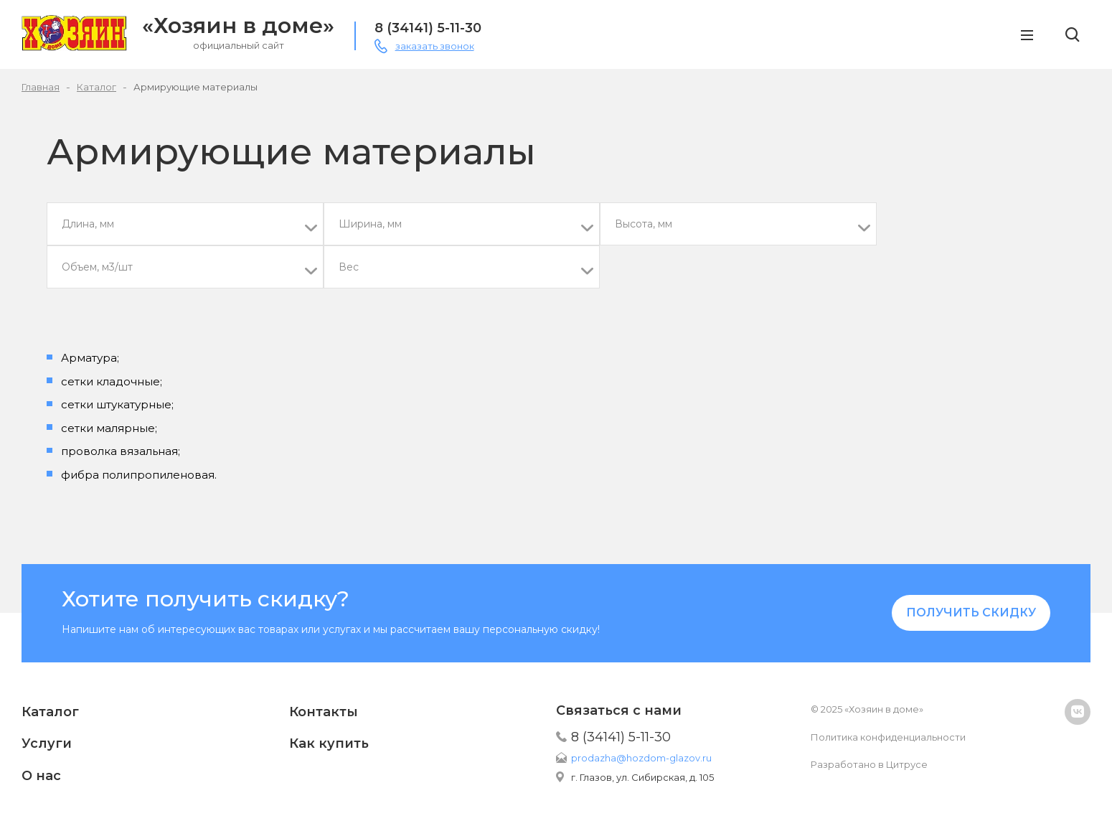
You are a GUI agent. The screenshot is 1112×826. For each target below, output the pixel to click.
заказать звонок (434, 46)
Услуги (47, 743)
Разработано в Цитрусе (869, 764)
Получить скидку (971, 612)
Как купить (329, 743)
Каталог (50, 712)
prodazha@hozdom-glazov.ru (641, 758)
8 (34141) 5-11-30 (427, 28)
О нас (41, 776)
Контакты (323, 712)
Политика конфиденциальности (888, 737)
